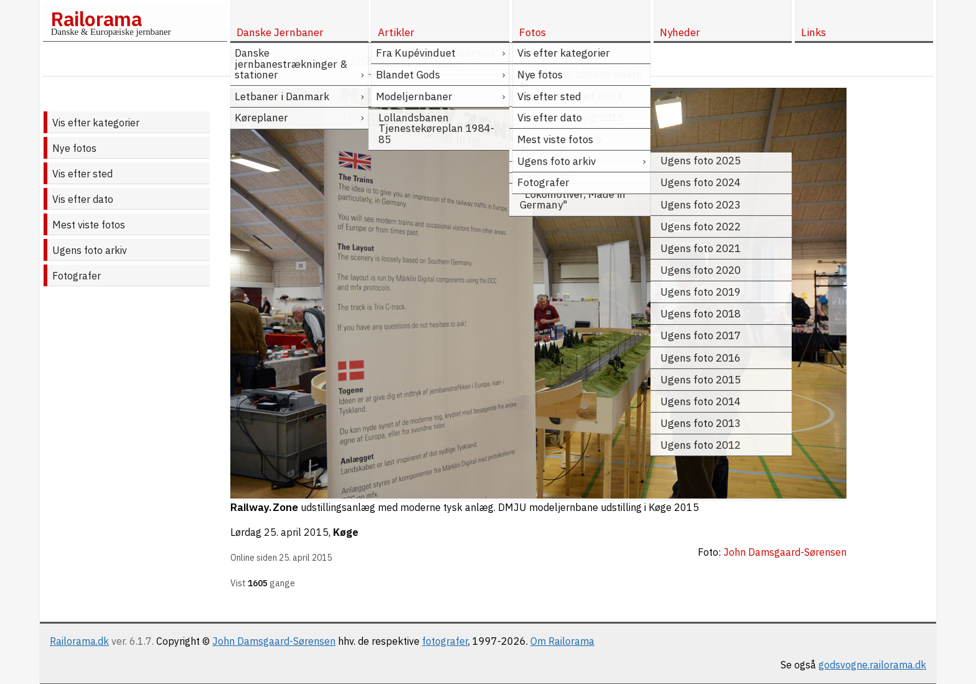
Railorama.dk (79, 641)
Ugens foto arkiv (89, 250)
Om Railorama (562, 641)
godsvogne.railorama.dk (872, 664)
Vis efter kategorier (95, 122)
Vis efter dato (82, 199)
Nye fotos (74, 148)
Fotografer (76, 275)
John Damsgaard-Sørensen (274, 641)
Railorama (96, 19)
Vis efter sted (82, 173)
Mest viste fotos (88, 224)
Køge (346, 532)
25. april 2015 (296, 532)
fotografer (445, 641)
